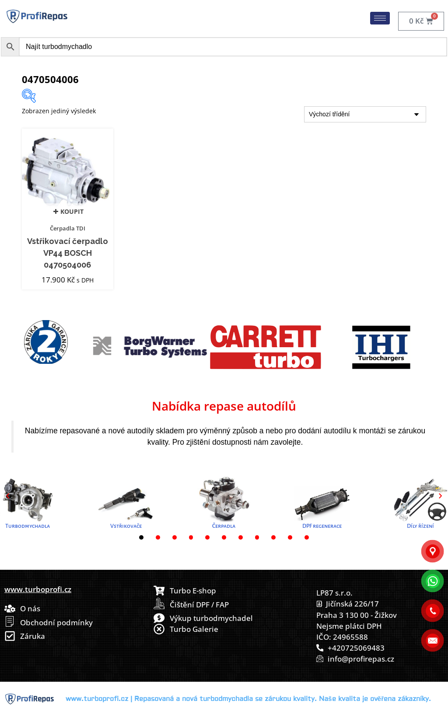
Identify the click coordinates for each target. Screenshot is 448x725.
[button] (7, 496)
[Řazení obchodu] (365, 114)
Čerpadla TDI (67, 228)
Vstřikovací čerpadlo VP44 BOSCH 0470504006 (67, 253)
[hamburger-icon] (380, 18)
